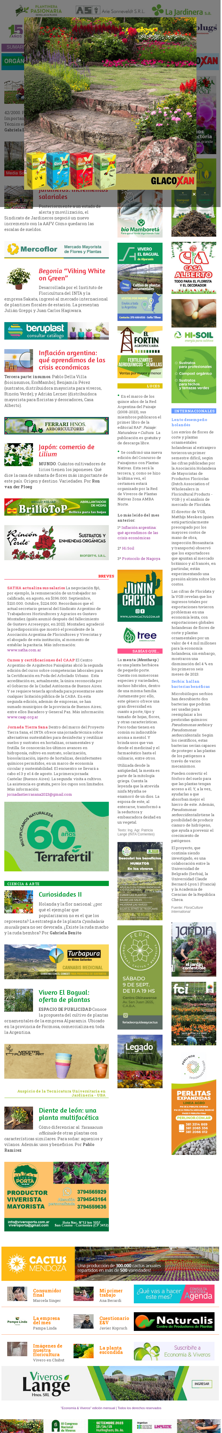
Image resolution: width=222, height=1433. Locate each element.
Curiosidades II (60, 894)
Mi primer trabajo (111, 1292)
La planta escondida (111, 1350)
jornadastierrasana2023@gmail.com (39, 794)
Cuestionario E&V (114, 1320)
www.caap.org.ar (22, 717)
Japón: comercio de (66, 450)
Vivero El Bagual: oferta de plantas (64, 996)
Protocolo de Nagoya (141, 558)
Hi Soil (128, 548)
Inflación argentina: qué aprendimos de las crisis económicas (72, 360)
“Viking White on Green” (72, 274)
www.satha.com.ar (24, 650)
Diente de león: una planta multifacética (69, 1114)
